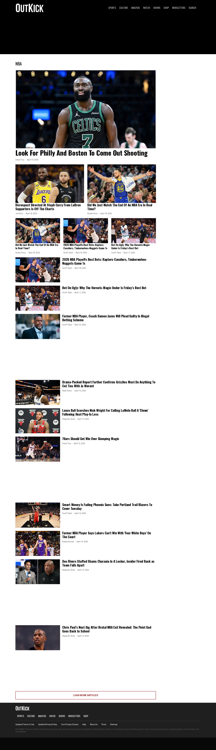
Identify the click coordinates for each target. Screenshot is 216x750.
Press (104, 724)
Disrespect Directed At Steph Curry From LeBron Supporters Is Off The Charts (48, 206)
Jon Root (19, 213)
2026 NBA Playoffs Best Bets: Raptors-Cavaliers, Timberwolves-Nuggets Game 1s (85, 246)
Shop (166, 7)
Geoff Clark (68, 253)
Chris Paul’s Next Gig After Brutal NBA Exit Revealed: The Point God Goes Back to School (106, 629)
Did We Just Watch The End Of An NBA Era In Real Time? (119, 206)
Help (84, 724)
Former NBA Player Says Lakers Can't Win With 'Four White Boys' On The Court (106, 534)
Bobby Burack (68, 542)
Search (192, 7)
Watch (146, 7)
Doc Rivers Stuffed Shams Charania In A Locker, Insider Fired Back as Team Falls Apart (108, 563)
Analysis (135, 7)
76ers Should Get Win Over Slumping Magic (90, 438)
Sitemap (113, 724)
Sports (112, 7)
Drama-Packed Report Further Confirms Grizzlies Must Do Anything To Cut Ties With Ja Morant (108, 383)
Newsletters (178, 7)
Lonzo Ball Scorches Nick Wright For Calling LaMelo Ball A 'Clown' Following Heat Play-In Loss (105, 412)
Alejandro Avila (68, 419)
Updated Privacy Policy (47, 724)
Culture (123, 7)
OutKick (29, 7)
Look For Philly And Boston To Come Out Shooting (81, 153)
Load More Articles (85, 695)
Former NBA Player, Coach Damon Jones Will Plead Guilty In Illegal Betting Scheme (105, 317)
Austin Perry (92, 213)
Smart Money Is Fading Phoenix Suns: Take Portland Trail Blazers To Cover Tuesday (107, 506)
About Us (94, 724)
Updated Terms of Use (24, 724)
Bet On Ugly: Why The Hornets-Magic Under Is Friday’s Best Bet (130, 246)
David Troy (19, 160)
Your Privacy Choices (70, 724)
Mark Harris (67, 391)
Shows (156, 7)
